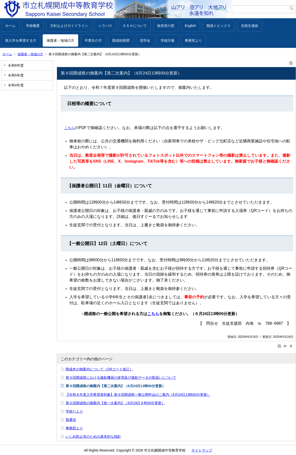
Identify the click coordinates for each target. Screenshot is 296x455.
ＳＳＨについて (135, 26)
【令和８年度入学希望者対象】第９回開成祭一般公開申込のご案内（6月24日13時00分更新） (138, 395)
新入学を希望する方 (20, 40)
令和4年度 (16, 85)
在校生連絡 (249, 26)
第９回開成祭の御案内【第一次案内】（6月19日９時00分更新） (115, 403)
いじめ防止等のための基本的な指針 (93, 436)
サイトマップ (201, 450)
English (190, 26)
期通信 (71, 420)
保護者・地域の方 (60, 40)
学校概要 (33, 26)
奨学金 (145, 40)
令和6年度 (16, 65)
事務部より (74, 428)
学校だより (74, 411)
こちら (69, 128)
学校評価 (167, 40)
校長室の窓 (165, 26)
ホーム (10, 26)
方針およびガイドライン (69, 26)
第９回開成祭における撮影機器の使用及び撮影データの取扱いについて (121, 377)
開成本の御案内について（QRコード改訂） (99, 369)
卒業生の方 (93, 40)
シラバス (105, 26)
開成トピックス (218, 26)
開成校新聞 (121, 40)
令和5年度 (16, 75)
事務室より (193, 40)
